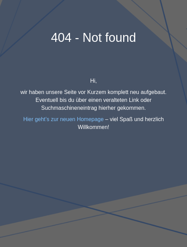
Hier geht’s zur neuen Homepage (63, 119)
